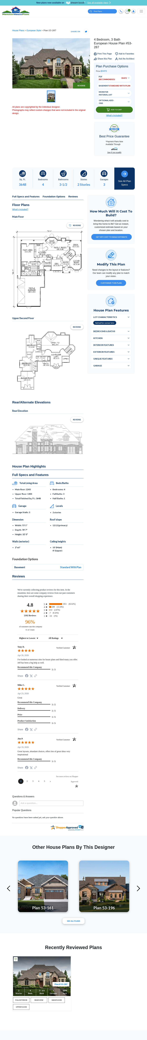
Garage (97, 365)
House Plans (18, 30)
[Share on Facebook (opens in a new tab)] (26, 676)
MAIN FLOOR (57, 1000)
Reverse (81, 85)
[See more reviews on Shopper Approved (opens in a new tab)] (35, 676)
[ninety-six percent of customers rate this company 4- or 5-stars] (30, 625)
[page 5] (44, 781)
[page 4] (39, 781)
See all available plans (99, 2)
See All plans (73, 921)
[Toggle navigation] (141, 11)
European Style (34, 30)
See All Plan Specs (124, 178)
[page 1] (20, 781)
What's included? (20, 209)
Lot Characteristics (105, 317)
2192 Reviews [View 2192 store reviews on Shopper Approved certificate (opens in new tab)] (33, 615)
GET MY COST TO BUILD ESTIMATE (111, 237)
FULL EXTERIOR (21, 1000)
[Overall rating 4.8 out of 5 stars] (30, 611)
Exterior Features (103, 352)
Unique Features (102, 358)
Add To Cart (114, 109)
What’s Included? (114, 115)
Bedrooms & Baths (104, 331)
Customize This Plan (111, 283)
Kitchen (97, 338)
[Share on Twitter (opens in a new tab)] (31, 676)
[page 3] (33, 781)
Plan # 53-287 (61, 984)
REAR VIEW (39, 1000)
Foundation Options (54, 196)
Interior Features (103, 345)
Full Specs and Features (26, 196)
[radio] (61, 604)
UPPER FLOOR (21, 1007)
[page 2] (27, 781)
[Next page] (50, 781)
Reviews (73, 196)
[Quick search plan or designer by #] (102, 11)
